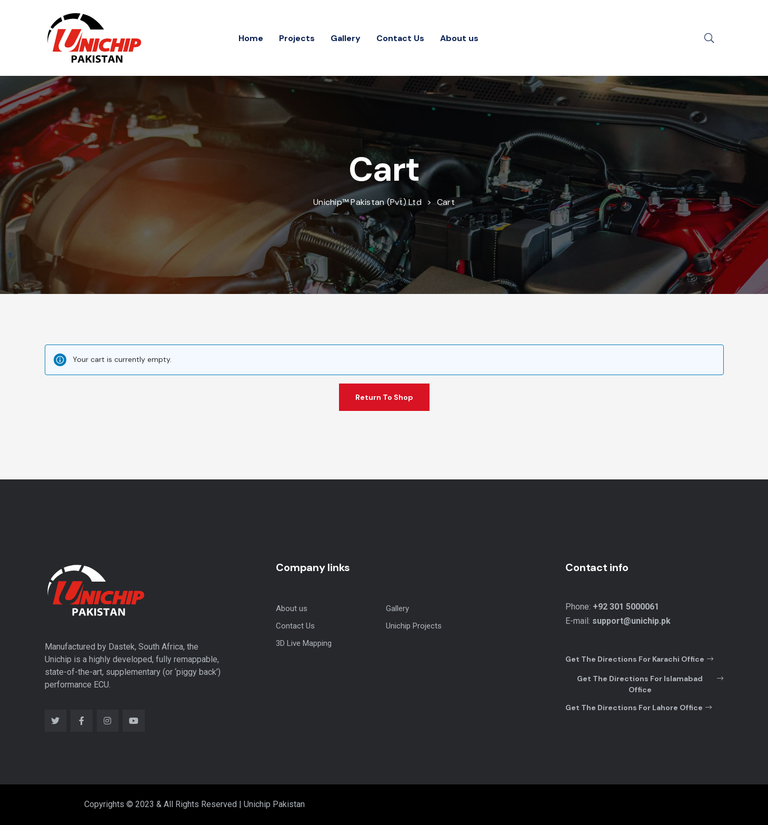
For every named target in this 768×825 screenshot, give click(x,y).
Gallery (346, 38)
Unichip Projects (414, 626)
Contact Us (400, 38)
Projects (297, 38)
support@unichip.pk (631, 621)
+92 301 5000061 (626, 607)
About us (459, 38)
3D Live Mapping (304, 643)
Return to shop (384, 397)
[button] (639, 660)
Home (250, 38)
